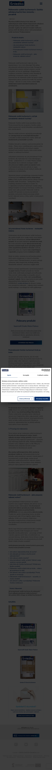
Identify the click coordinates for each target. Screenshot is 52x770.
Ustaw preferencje (25, 398)
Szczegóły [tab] (26, 375)
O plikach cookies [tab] (43, 375)
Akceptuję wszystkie (42, 398)
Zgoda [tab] (9, 375)
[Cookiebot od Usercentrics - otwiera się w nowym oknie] (42, 370)
